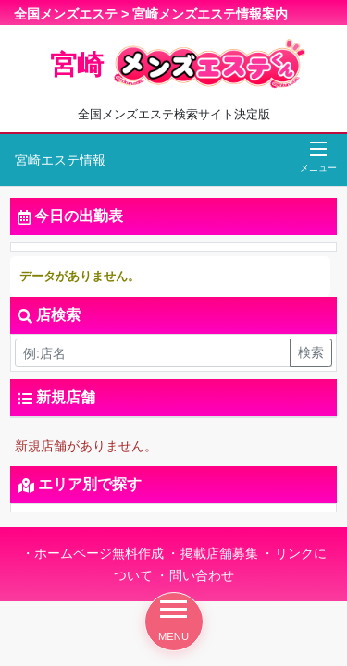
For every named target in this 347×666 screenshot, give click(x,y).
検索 (311, 352)
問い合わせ (201, 575)
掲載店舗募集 (219, 553)
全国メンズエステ (66, 13)
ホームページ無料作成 (99, 553)
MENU (173, 621)
